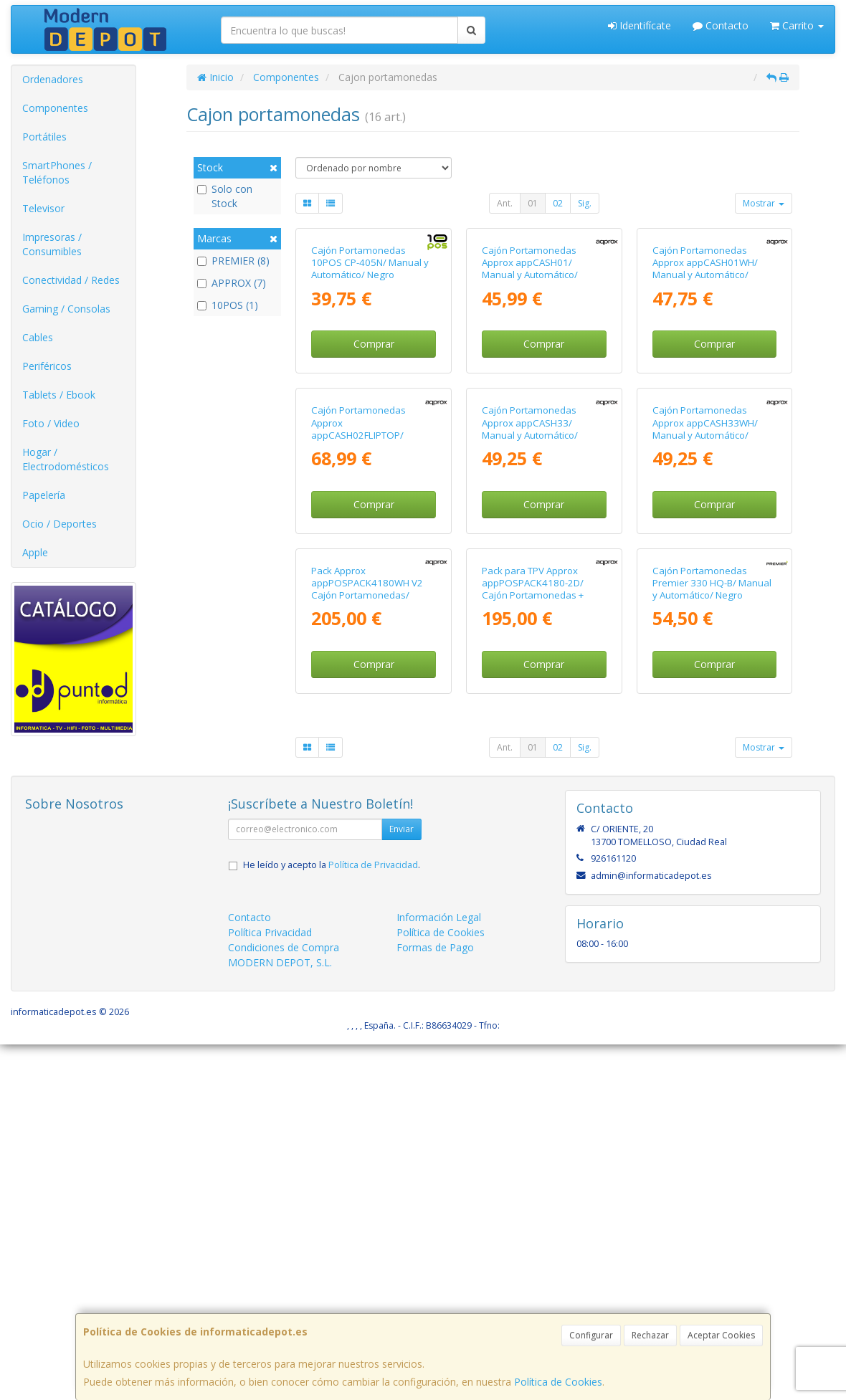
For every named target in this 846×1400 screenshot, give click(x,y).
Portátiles (44, 136)
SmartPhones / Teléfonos (57, 172)
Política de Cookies (558, 1382)
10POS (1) (227, 305)
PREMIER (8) (233, 260)
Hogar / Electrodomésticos (65, 459)
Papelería (43, 495)
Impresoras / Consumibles (52, 244)
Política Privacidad (270, 1288)
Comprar (373, 463)
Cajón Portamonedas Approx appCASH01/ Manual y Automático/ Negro (530, 387)
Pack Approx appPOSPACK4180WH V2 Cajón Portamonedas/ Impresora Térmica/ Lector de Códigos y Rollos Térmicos (370, 957)
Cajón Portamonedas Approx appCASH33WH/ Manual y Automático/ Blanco (705, 666)
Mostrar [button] (763, 203)
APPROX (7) (231, 283)
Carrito (797, 25)
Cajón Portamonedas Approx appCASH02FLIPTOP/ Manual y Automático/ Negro (359, 672)
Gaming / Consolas (66, 308)
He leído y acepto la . (331, 1220)
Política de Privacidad (373, 1220)
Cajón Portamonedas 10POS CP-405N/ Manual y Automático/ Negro (370, 381)
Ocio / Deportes (59, 523)
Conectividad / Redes (71, 280)
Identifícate (639, 25)
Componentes (55, 108)
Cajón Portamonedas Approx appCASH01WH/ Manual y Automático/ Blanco (705, 387)
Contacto (720, 25)
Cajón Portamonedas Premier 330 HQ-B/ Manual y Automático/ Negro (711, 939)
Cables (37, 337)
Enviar (401, 1184)
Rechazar (650, 1335)
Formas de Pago (435, 1303)
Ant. (505, 203)
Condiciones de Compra (283, 1303)
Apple (35, 552)
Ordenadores (52, 79)
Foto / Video (51, 423)
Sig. (584, 203)
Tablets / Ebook (58, 394)
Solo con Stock (224, 196)
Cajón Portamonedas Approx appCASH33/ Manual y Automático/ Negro (530, 666)
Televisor (43, 208)
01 (533, 203)
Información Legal (438, 1273)
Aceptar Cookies (721, 1335)
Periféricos (47, 366)
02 (558, 203)
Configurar (591, 1335)
